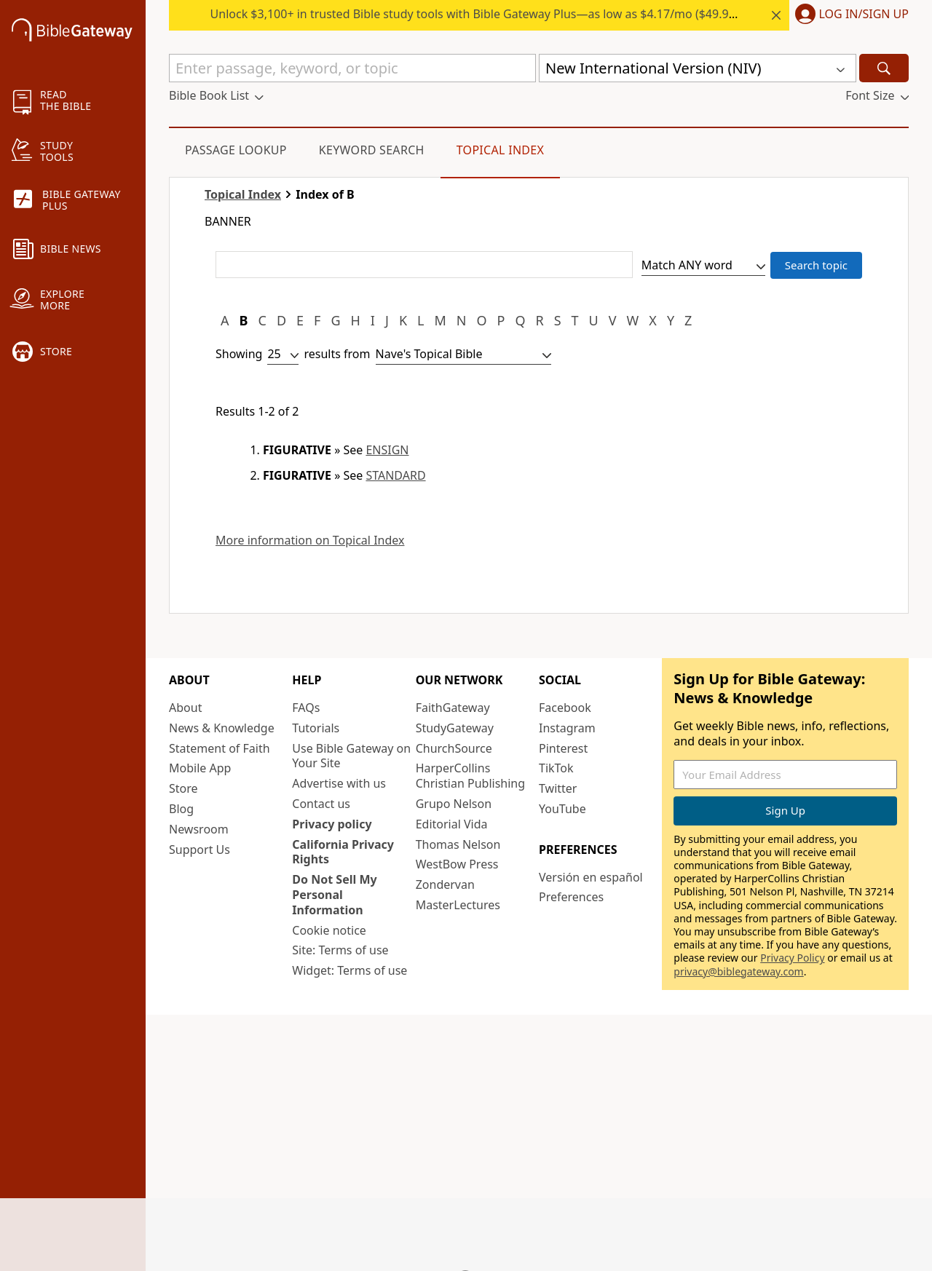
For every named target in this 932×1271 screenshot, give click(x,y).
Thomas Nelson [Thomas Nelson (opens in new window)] (458, 844)
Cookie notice (329, 930)
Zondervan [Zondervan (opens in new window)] (445, 884)
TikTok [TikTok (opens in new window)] (556, 768)
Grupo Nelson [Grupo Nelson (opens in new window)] (453, 804)
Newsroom (199, 829)
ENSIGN (387, 450)
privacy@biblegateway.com (738, 971)
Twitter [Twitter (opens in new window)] (558, 788)
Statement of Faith (219, 748)
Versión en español (591, 877)
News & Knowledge (222, 728)
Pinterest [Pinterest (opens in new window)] (563, 748)
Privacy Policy (792, 958)
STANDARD (395, 475)
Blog (181, 809)
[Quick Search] (352, 68)
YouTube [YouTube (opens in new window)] (562, 809)
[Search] (884, 68)
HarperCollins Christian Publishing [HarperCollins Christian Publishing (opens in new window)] (470, 775)
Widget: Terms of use (349, 970)
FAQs (306, 708)
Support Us (199, 850)
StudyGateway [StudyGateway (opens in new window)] (455, 728)
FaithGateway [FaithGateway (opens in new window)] (453, 708)
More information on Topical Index (310, 540)
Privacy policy (331, 824)
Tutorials (315, 728)
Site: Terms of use (340, 950)
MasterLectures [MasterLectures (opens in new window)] (458, 905)
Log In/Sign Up (864, 14)
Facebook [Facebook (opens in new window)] (565, 708)
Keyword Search (371, 150)
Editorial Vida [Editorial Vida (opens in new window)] (452, 824)
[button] (849, 15)
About (185, 708)
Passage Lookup (236, 150)
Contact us (321, 804)
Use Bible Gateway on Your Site (351, 756)
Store (183, 788)
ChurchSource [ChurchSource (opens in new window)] (454, 748)
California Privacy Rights (343, 852)
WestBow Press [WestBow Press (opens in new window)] (457, 864)
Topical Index (501, 150)
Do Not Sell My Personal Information (334, 894)
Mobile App (200, 768)
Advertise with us (339, 783)
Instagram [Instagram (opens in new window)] (567, 728)
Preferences (571, 897)
